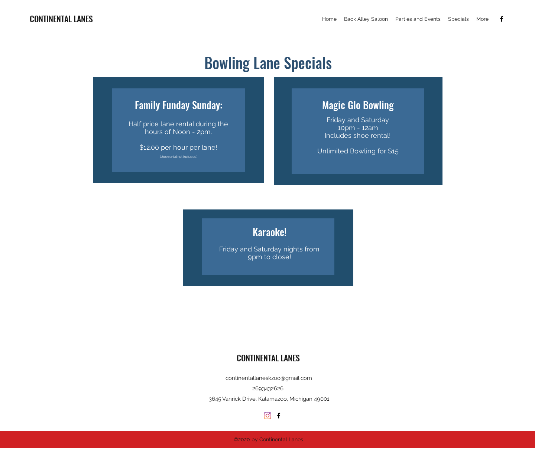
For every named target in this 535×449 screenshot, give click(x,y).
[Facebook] (501, 19)
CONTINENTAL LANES (61, 19)
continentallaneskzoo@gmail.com (269, 378)
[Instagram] (267, 415)
